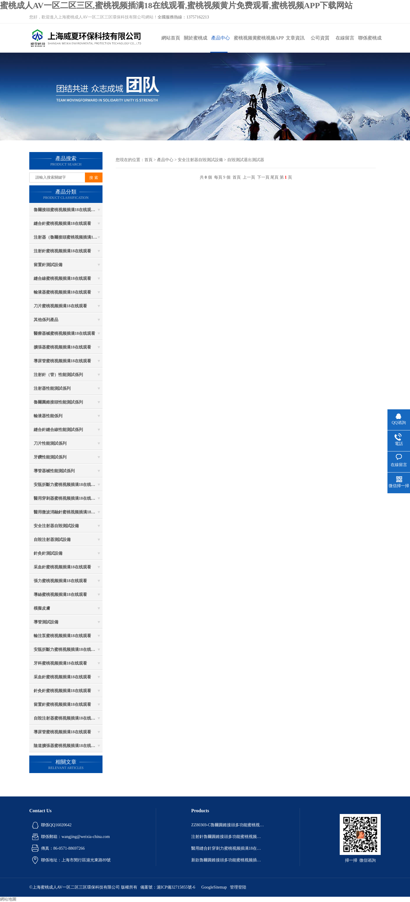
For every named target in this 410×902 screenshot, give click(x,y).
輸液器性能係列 (48, 416)
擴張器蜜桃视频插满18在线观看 (62, 347)
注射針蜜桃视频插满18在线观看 (62, 251)
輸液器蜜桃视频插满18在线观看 (62, 292)
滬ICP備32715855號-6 (176, 887)
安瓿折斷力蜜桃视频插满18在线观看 (66, 484)
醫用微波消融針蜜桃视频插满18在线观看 (68, 512)
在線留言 (345, 37)
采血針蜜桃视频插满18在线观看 (62, 567)
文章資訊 (295, 37)
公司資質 (320, 37)
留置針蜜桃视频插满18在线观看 (62, 704)
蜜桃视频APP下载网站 (270, 44)
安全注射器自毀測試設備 (56, 526)
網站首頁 (170, 37)
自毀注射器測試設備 (52, 539)
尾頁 (274, 177)
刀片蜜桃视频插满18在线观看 (60, 306)
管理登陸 (238, 887)
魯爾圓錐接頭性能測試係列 (58, 402)
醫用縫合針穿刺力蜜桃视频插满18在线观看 (227, 848)
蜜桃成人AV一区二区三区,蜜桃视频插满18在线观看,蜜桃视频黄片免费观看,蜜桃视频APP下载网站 (176, 5)
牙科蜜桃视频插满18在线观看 (60, 663)
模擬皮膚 (42, 608)
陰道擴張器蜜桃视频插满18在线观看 (66, 746)
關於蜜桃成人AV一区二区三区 (195, 44)
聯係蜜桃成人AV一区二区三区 (369, 44)
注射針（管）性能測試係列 (58, 374)
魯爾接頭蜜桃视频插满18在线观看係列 (68, 210)
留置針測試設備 (48, 265)
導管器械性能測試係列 (54, 471)
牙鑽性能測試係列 (50, 457)
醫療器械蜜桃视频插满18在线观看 (64, 333)
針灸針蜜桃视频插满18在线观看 (62, 691)
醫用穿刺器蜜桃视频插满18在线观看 (66, 498)
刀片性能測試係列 (50, 443)
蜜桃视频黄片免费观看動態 (245, 44)
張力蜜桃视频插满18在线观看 (60, 581)
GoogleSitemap (214, 887)
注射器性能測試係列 (52, 388)
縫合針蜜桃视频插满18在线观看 (62, 223)
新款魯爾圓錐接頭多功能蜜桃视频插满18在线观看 (227, 860)
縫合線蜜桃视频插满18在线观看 (62, 278)
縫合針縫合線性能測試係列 (58, 429)
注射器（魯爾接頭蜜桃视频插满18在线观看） (68, 237)
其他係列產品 (46, 320)
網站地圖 (8, 899)
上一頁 (249, 177)
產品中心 (220, 37)
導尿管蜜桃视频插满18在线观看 (62, 361)
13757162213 (197, 17)
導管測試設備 (46, 622)
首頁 (148, 160)
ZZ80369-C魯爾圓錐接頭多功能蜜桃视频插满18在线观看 (227, 825)
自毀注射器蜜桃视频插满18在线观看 (66, 718)
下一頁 (263, 177)
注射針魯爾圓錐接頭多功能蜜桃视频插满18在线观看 (227, 836)
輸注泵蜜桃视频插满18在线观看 (62, 636)
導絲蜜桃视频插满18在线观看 (60, 594)
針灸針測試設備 (48, 553)
